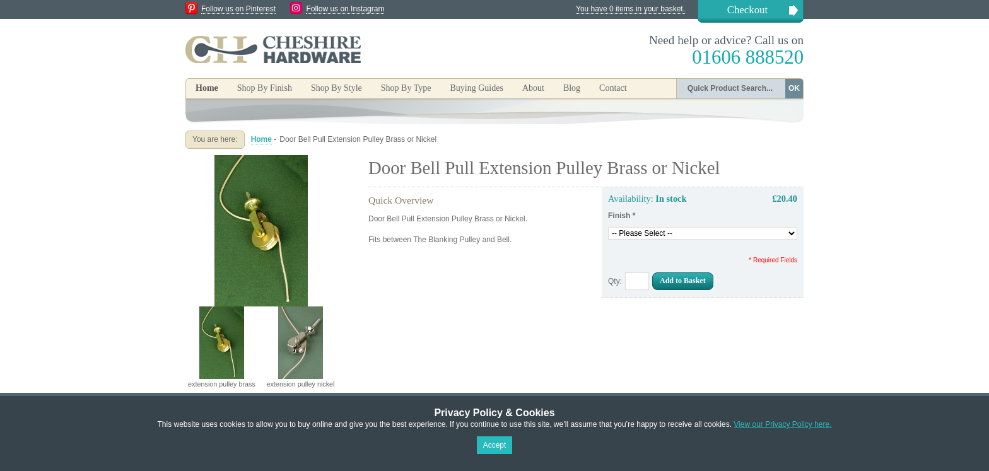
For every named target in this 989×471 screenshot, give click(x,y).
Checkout (747, 10)
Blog (571, 88)
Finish (621, 215)
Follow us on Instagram (345, 8)
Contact (613, 88)
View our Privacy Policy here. (782, 424)
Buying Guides (476, 88)
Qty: (615, 281)
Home (207, 88)
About (533, 88)
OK (794, 88)
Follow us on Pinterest (238, 8)
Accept (494, 445)
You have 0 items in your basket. (630, 8)
